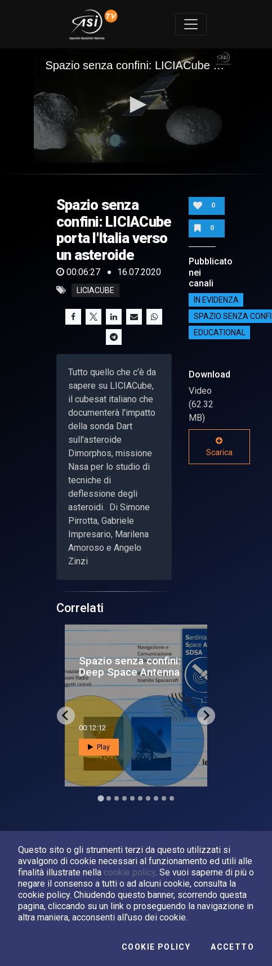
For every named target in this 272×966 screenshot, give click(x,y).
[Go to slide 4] (124, 798)
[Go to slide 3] (116, 798)
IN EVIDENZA (216, 299)
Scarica (219, 447)
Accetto (232, 947)
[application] (136, 105)
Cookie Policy (156, 947)
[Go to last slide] (66, 716)
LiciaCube (95, 290)
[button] (136, 104)
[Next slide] (206, 716)
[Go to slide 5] (132, 798)
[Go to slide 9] (164, 798)
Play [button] (99, 747)
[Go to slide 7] (148, 798)
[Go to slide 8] (156, 798)
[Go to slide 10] (172, 798)
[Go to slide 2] (108, 798)
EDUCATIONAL (220, 332)
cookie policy (129, 872)
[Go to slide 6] (140, 798)
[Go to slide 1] (100, 798)
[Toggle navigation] (191, 24)
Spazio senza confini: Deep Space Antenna (130, 666)
